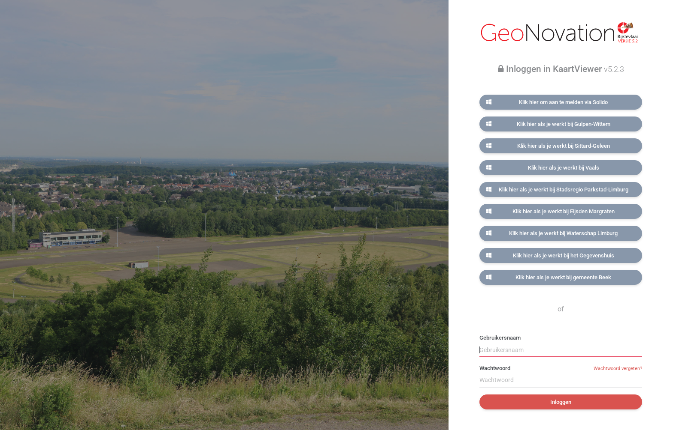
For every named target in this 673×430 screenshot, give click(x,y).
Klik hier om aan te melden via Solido (547, 102)
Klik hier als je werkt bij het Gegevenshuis (550, 255)
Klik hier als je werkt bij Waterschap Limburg (552, 233)
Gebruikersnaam (500, 337)
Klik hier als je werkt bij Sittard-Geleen (547, 146)
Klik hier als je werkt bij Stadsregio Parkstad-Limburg (557, 189)
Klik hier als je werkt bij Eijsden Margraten (550, 211)
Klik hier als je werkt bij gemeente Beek (548, 277)
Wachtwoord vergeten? (618, 368)
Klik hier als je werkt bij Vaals (542, 167)
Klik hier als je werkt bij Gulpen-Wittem (548, 124)
